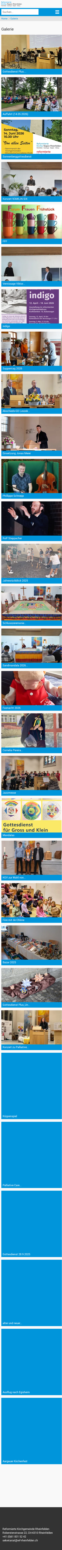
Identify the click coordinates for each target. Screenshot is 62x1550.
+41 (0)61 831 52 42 (14, 1536)
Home (4, 18)
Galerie (14, 18)
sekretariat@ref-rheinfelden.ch (20, 1540)
